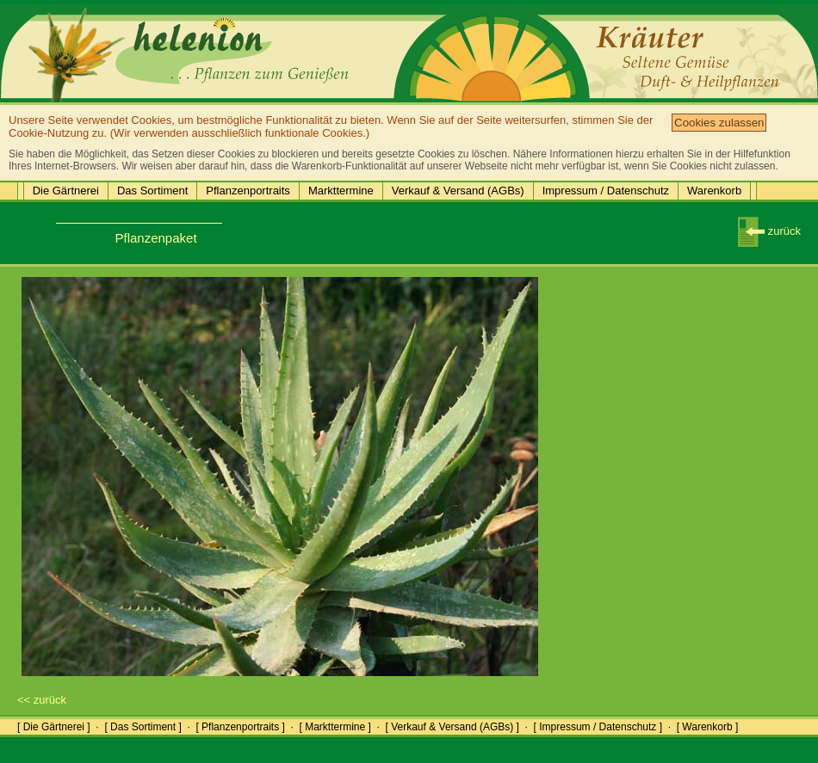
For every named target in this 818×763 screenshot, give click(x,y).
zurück (769, 231)
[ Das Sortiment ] (142, 727)
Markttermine (341, 190)
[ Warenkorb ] (708, 727)
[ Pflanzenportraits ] (239, 727)
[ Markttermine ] (334, 727)
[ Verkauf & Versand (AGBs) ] (452, 727)
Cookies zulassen (719, 122)
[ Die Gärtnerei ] (53, 727)
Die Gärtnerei (66, 190)
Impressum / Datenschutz (605, 190)
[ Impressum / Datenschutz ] (598, 727)
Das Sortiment (152, 190)
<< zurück (41, 699)
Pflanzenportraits (248, 190)
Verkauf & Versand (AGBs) (458, 190)
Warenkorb (714, 190)
